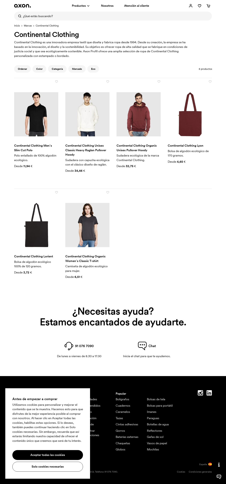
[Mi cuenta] (190, 5)
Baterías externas (127, 437)
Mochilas (153, 449)
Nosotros (107, 6)
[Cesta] (208, 5)
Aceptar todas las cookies (47, 455)
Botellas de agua (158, 424)
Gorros (120, 431)
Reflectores (154, 431)
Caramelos (123, 412)
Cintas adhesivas (127, 424)
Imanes (151, 412)
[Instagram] (200, 393)
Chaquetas (123, 443)
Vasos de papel (157, 443)
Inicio (17, 25)
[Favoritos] (199, 5)
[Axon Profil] (22, 6)
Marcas (28, 25)
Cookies (181, 471)
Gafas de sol (155, 437)
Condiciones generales (200, 471)
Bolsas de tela (156, 399)
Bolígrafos (122, 399)
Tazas (119, 418)
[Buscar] (18, 16)
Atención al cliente (136, 6)
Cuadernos (123, 406)
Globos (120, 449)
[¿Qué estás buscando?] (113, 16)
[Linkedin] (209, 393)
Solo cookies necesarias (48, 466)
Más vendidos (91, 406)
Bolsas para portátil (160, 406)
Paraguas (153, 418)
